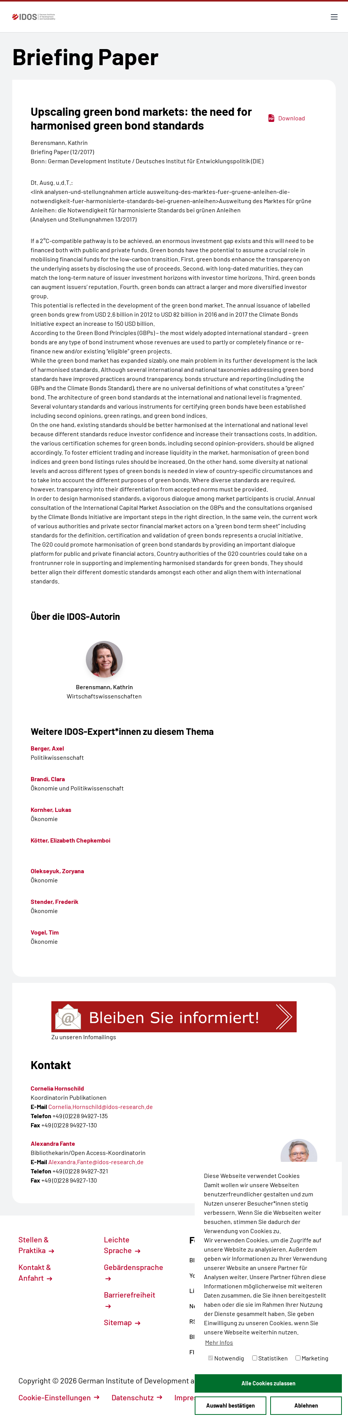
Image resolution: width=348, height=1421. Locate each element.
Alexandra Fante (53, 1143)
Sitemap (122, 1322)
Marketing (311, 1358)
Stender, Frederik (55, 901)
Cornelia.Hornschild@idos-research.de (100, 1106)
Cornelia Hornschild (57, 1088)
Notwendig (226, 1358)
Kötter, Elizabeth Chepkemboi (70, 840)
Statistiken (270, 1358)
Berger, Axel (47, 748)
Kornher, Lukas (51, 809)
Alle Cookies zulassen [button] (268, 1383)
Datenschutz (137, 1397)
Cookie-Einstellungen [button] (58, 1397)
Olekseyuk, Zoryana (57, 870)
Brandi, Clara (48, 778)
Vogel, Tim (45, 932)
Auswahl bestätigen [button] (230, 1405)
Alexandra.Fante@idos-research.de (96, 1161)
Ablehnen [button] (306, 1405)
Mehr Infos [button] (219, 1342)
